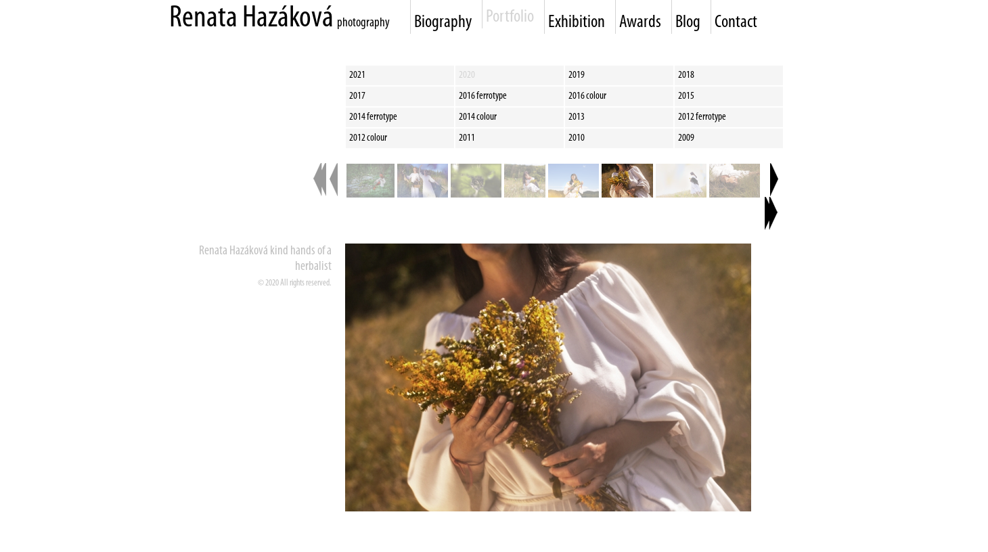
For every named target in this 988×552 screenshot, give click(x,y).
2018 (686, 75)
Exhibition (576, 23)
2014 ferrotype (373, 117)
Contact (736, 23)
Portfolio (510, 17)
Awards (640, 23)
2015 (686, 96)
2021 (357, 75)
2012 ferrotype (702, 117)
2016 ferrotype (483, 96)
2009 (686, 138)
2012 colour (368, 138)
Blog (687, 23)
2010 (576, 138)
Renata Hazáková (251, 18)
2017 (357, 96)
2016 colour (587, 96)
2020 (467, 75)
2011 (467, 138)
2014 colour (478, 117)
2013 (576, 117)
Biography (443, 23)
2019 (576, 75)
